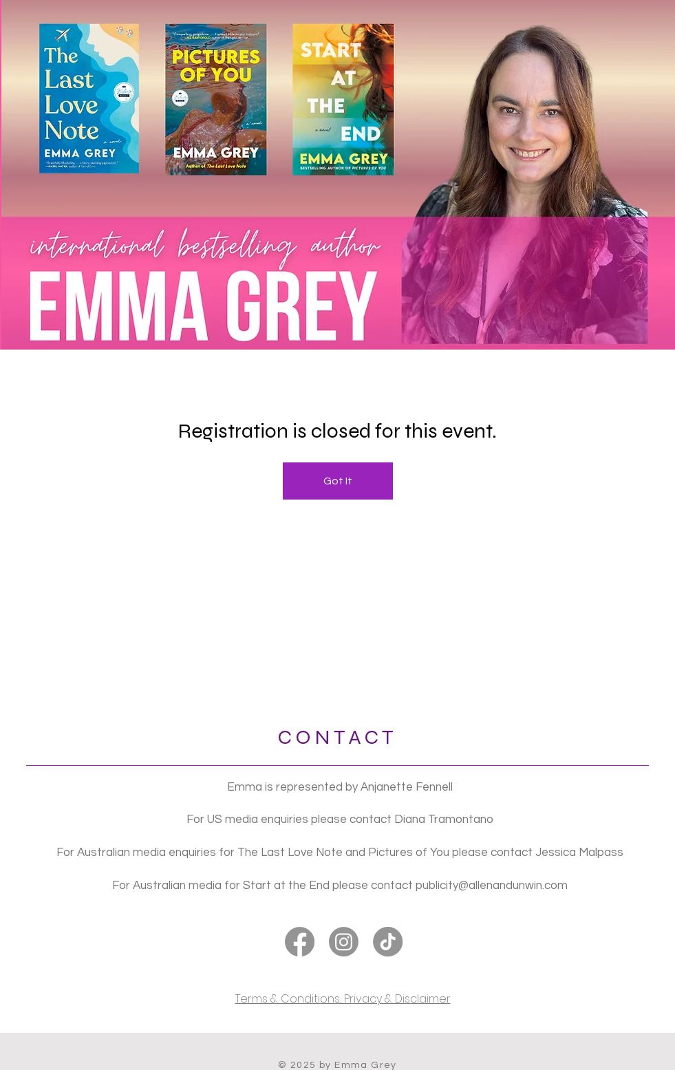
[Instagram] (343, 941)
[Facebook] (299, 941)
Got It (337, 480)
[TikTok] (388, 941)
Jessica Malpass (579, 852)
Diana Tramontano (443, 819)
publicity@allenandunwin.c (483, 885)
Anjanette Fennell (407, 787)
